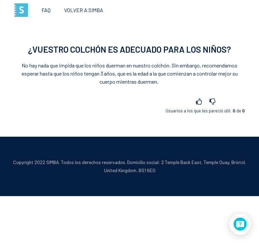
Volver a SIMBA (83, 10)
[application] (240, 224)
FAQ (46, 10)
